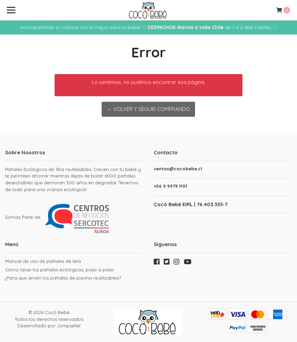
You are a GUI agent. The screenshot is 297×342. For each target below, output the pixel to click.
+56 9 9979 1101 (170, 186)
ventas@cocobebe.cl (178, 168)
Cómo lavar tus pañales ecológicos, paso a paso (59, 269)
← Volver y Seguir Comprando (148, 109)
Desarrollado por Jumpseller (48, 325)
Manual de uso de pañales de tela (43, 261)
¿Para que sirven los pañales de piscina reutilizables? (63, 278)
